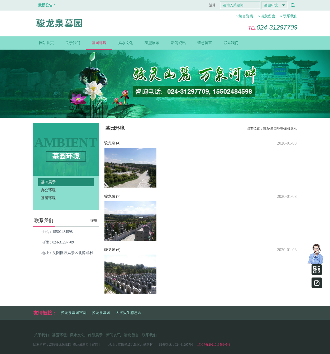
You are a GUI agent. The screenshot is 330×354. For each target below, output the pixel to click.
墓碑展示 (48, 182)
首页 (266, 128)
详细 (94, 221)
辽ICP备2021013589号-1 (213, 344)
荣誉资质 (245, 16)
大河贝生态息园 (128, 313)
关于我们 (72, 43)
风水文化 (125, 43)
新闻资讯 (178, 43)
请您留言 (268, 16)
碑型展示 (152, 43)
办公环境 (48, 190)
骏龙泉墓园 (101, 313)
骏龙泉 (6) (112, 250)
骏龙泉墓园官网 (74, 313)
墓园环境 (99, 43)
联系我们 (290, 16)
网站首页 (46, 43)
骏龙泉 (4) (112, 143)
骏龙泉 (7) (112, 196)
